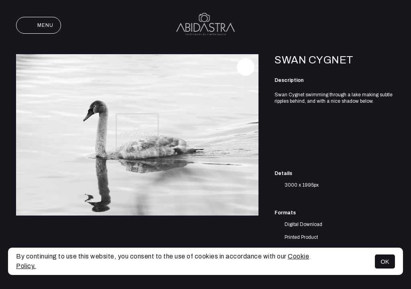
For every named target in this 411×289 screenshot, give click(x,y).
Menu (38, 25)
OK (384, 261)
